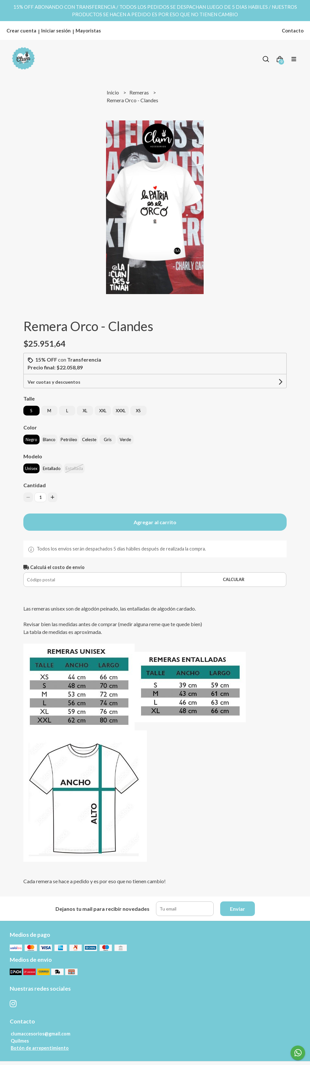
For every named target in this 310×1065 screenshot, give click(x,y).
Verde (125, 439)
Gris (108, 439)
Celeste (89, 439)
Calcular (233, 579)
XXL (102, 410)
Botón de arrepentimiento (40, 1048)
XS (138, 410)
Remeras (139, 92)
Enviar (237, 909)
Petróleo (69, 439)
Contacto (293, 30)
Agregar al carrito (155, 522)
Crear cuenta (21, 30)
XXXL (120, 410)
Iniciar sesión (56, 30)
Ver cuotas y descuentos (54, 382)
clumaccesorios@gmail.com (40, 1033)
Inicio (113, 92)
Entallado (52, 468)
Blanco (49, 439)
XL (85, 410)
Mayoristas (88, 30)
